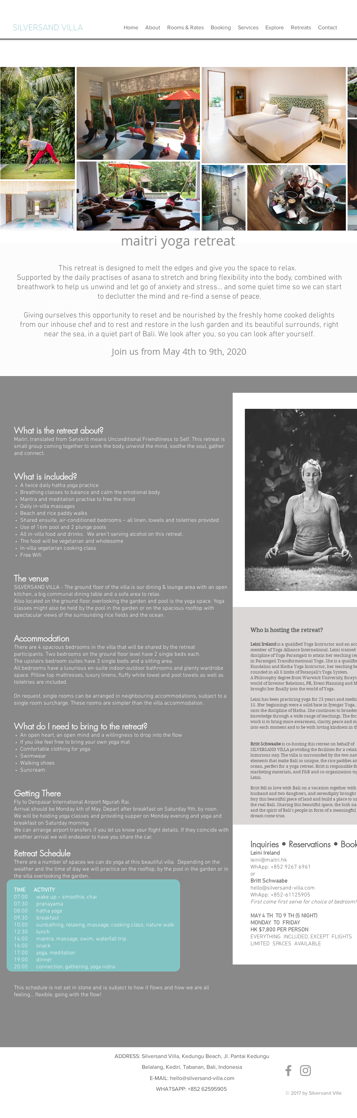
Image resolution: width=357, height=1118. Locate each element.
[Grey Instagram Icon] (305, 1070)
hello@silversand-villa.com (282, 888)
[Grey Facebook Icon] (288, 1070)
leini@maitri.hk (268, 860)
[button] (301, 27)
